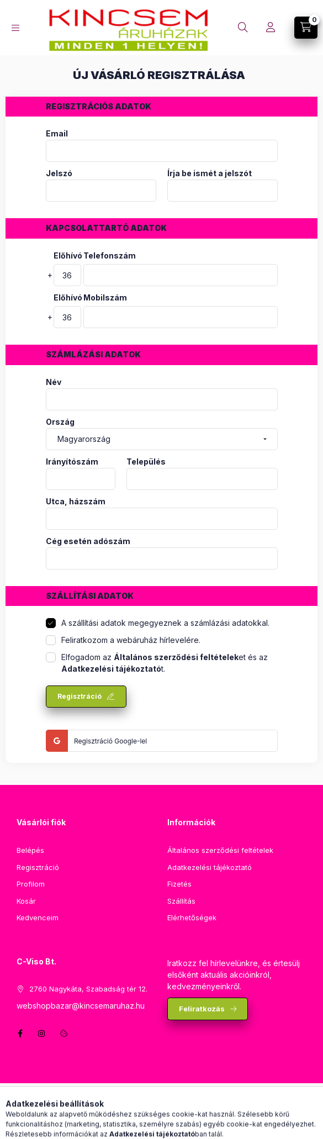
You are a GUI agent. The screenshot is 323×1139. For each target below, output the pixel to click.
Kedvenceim (38, 917)
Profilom (31, 883)
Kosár (26, 901)
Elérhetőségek (191, 917)
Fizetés (179, 883)
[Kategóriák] (15, 28)
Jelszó (59, 173)
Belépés (30, 850)
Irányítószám (72, 461)
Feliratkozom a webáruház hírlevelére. (130, 640)
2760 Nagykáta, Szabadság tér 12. (88, 988)
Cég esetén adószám (88, 541)
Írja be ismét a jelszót (209, 173)
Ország (60, 422)
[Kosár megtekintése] (305, 28)
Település (146, 461)
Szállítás (181, 901)
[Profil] (271, 28)
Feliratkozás (202, 1008)
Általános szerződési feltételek (220, 850)
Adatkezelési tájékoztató (209, 867)
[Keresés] (243, 28)
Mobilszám (105, 297)
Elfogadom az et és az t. (164, 662)
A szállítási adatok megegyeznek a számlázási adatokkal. (165, 622)
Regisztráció (79, 696)
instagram (42, 1033)
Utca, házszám (75, 501)
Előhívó (67, 255)
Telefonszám (109, 255)
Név (53, 382)
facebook (20, 1033)
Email (57, 133)
